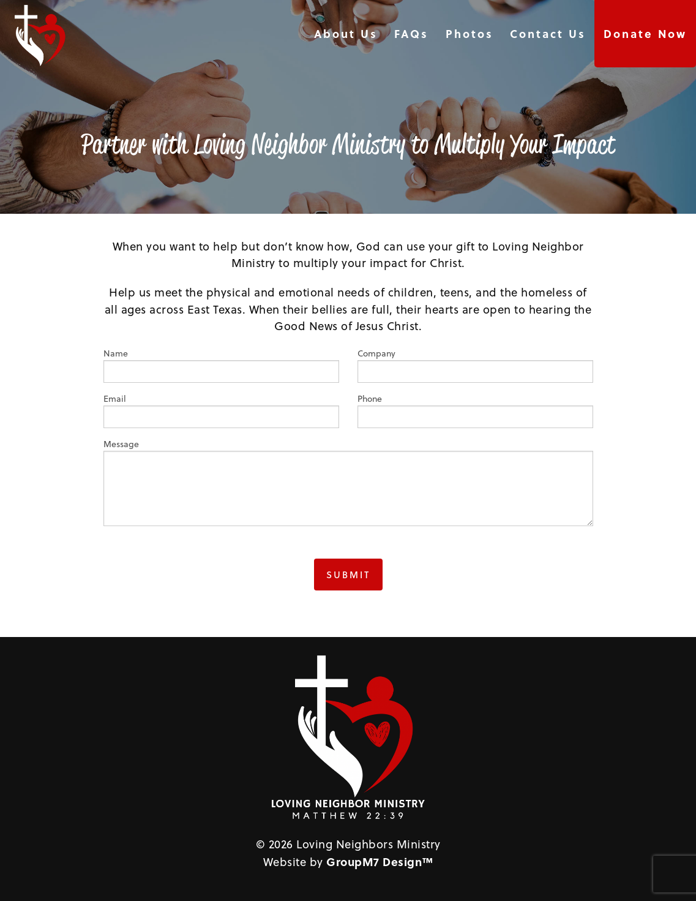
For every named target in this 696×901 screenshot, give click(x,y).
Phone (475, 410)
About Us (346, 34)
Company (475, 365)
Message (348, 482)
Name (221, 365)
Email (221, 410)
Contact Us (548, 34)
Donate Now (645, 34)
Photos (469, 34)
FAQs (411, 34)
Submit (348, 574)
